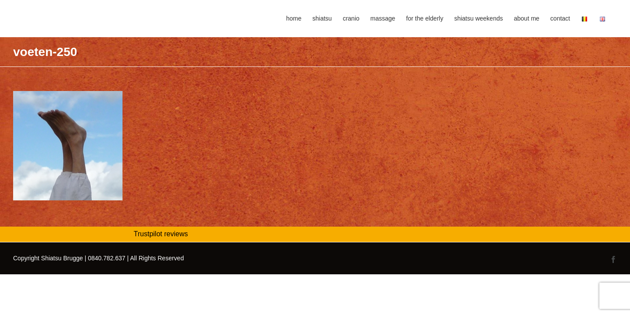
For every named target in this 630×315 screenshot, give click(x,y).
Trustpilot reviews (161, 234)
